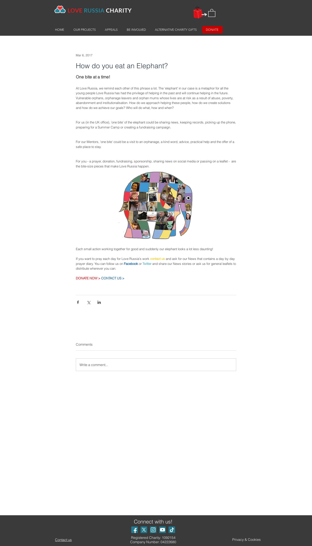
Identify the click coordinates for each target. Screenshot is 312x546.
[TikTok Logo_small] (172, 530)
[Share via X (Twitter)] (88, 302)
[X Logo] (144, 530)
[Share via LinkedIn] (99, 302)
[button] (211, 12)
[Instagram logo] (153, 530)
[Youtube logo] (162, 530)
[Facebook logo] (134, 530)
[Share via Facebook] (78, 302)
